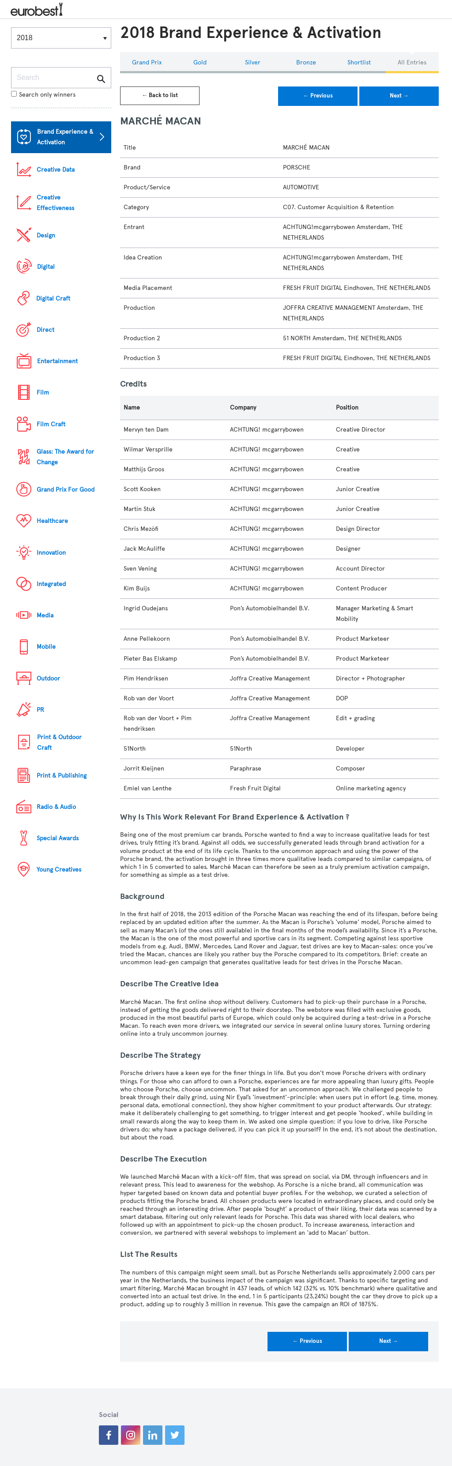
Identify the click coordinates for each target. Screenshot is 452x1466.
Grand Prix (147, 62)
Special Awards (58, 838)
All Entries (412, 62)
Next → (399, 95)
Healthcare (52, 521)
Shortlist (359, 62)
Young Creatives (59, 869)
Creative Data (56, 169)
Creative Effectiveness (55, 203)
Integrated (51, 584)
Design (46, 235)
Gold (200, 62)
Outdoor (48, 678)
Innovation (51, 552)
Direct (45, 330)
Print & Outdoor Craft (59, 742)
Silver (252, 62)
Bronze (306, 62)
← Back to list (160, 95)
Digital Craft (53, 298)
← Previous (318, 95)
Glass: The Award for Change (65, 457)
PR (40, 710)
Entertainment (57, 361)
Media (45, 615)
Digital (46, 267)
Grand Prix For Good (65, 489)
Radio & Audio (56, 807)
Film (43, 392)
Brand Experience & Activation (65, 137)
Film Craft (51, 424)
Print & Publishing (62, 775)
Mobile (46, 646)
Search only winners (43, 94)
